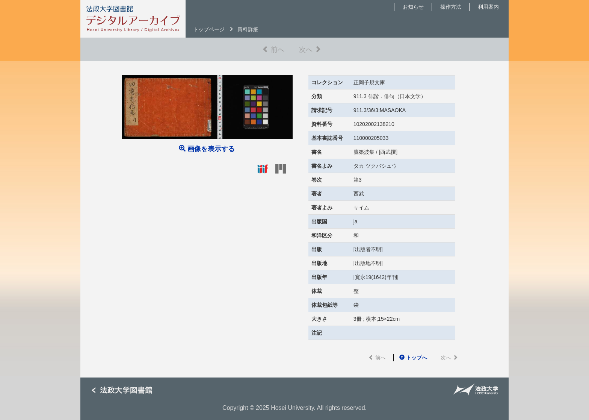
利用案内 (488, 7)
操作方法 (450, 7)
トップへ (413, 358)
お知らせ (413, 7)
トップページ (209, 29)
